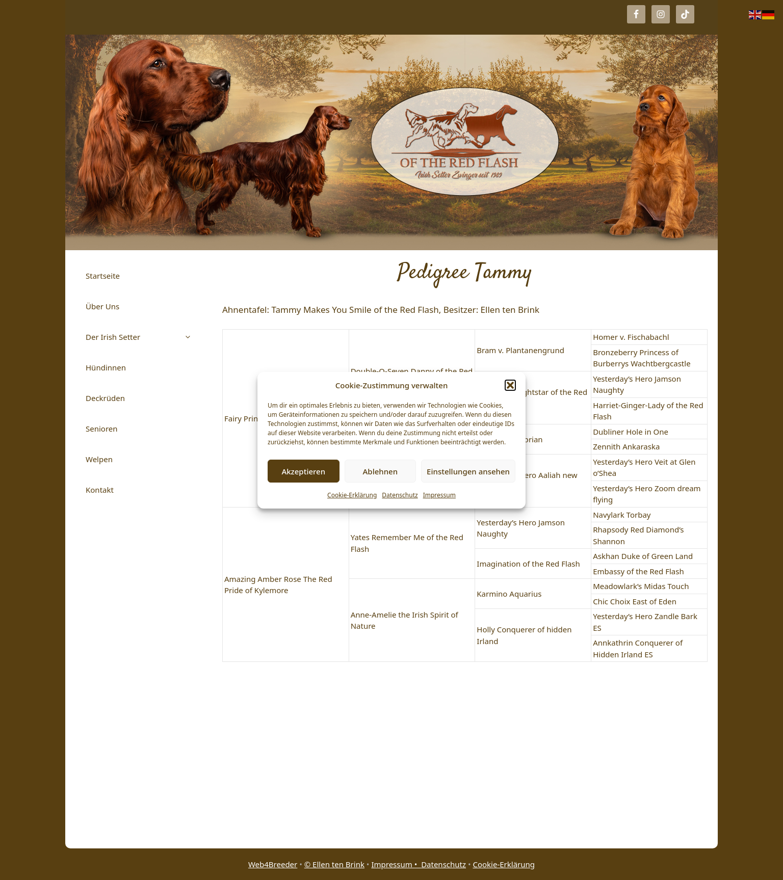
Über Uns (102, 306)
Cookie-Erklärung (352, 495)
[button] (510, 385)
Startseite (103, 276)
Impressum (439, 495)
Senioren (102, 428)
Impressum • (396, 864)
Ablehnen (380, 471)
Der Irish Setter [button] (144, 337)
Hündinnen (106, 367)
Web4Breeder (272, 864)
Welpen (99, 459)
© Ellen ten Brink (334, 864)
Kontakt (100, 490)
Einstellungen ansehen (468, 471)
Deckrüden (105, 398)
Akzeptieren (303, 471)
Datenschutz (399, 495)
